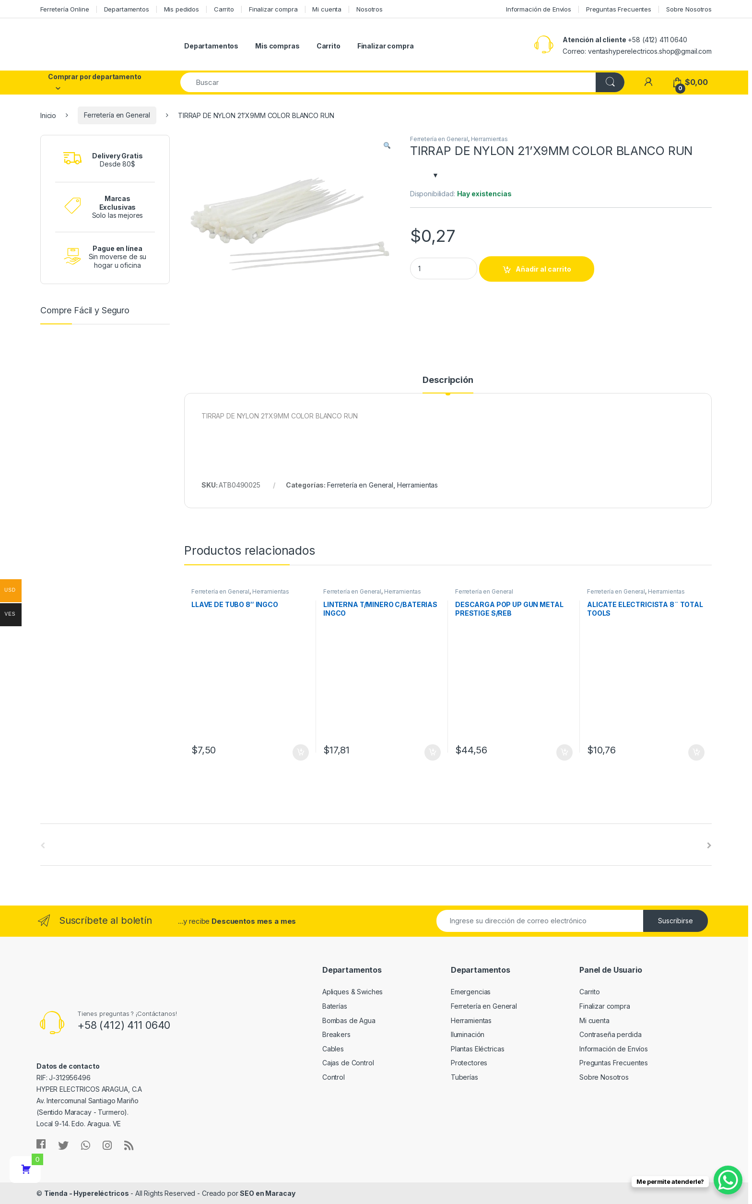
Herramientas (489, 139)
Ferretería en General (117, 115)
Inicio (48, 115)
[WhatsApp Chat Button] (728, 1180)
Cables (333, 1049)
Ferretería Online (64, 9)
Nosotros (369, 9)
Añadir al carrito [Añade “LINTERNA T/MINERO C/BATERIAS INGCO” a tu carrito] (432, 752)
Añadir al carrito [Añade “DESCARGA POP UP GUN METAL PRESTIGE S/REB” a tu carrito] (564, 752)
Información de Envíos (538, 9)
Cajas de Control (348, 1063)
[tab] (448, 384)
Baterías (334, 1006)
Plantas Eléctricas (477, 1049)
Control (333, 1077)
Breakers (336, 1034)
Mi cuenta (326, 9)
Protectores (469, 1063)
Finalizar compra (273, 9)
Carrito (224, 9)
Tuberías (464, 1077)
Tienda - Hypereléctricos (86, 1193)
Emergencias (471, 992)
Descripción (448, 380)
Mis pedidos (181, 9)
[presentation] (709, 845)
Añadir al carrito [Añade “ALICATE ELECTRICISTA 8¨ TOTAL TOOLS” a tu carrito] (696, 752)
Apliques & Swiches (352, 992)
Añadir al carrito (543, 269)
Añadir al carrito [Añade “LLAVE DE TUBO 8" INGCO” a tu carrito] (301, 752)
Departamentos (126, 9)
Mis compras (277, 46)
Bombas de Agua (349, 1020)
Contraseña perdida (610, 1034)
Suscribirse (675, 921)
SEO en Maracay (267, 1193)
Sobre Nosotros (689, 9)
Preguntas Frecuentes (618, 9)
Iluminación (467, 1034)
